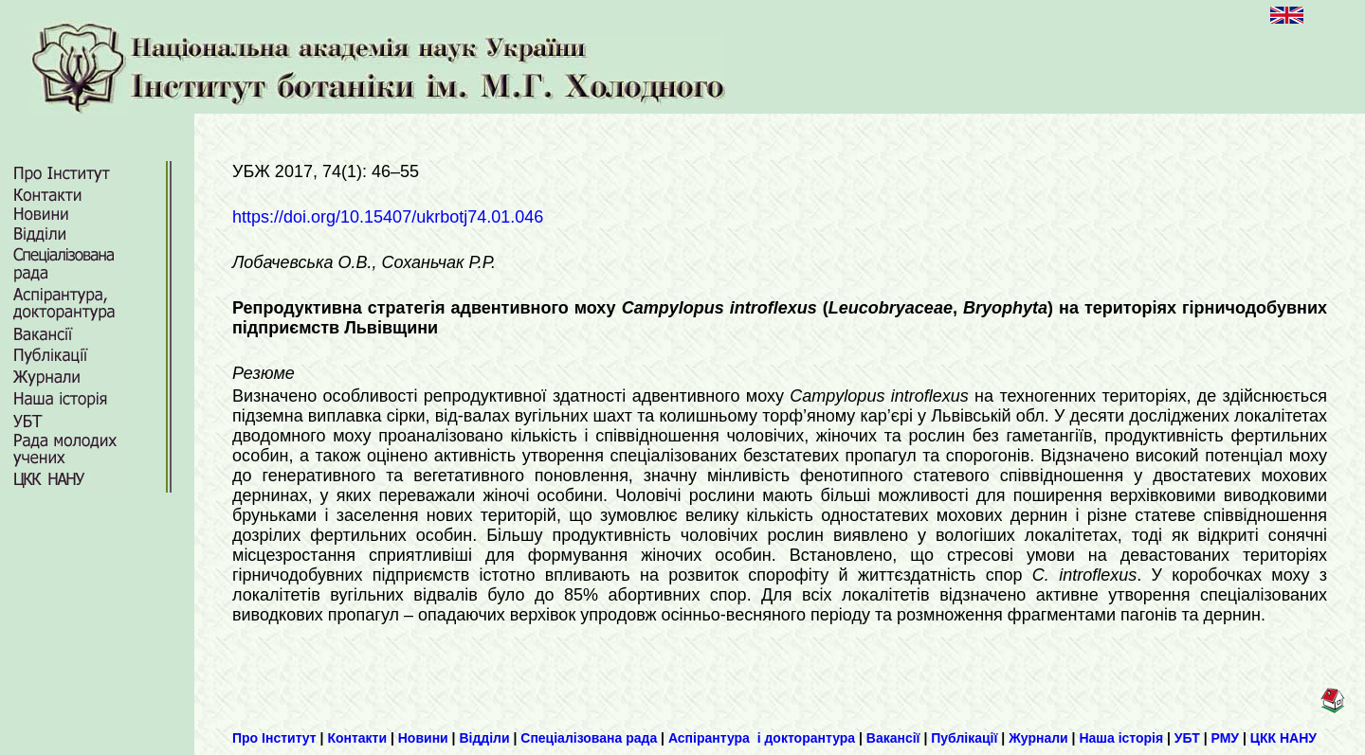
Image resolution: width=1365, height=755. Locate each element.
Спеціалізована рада (588, 738)
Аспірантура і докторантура (761, 738)
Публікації (964, 738)
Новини (423, 738)
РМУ (1225, 738)
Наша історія (1121, 738)
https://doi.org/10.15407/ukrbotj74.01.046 (387, 216)
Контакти (357, 738)
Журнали (1038, 738)
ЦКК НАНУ (1283, 738)
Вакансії (893, 738)
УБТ (1187, 738)
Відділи (484, 738)
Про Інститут (274, 738)
